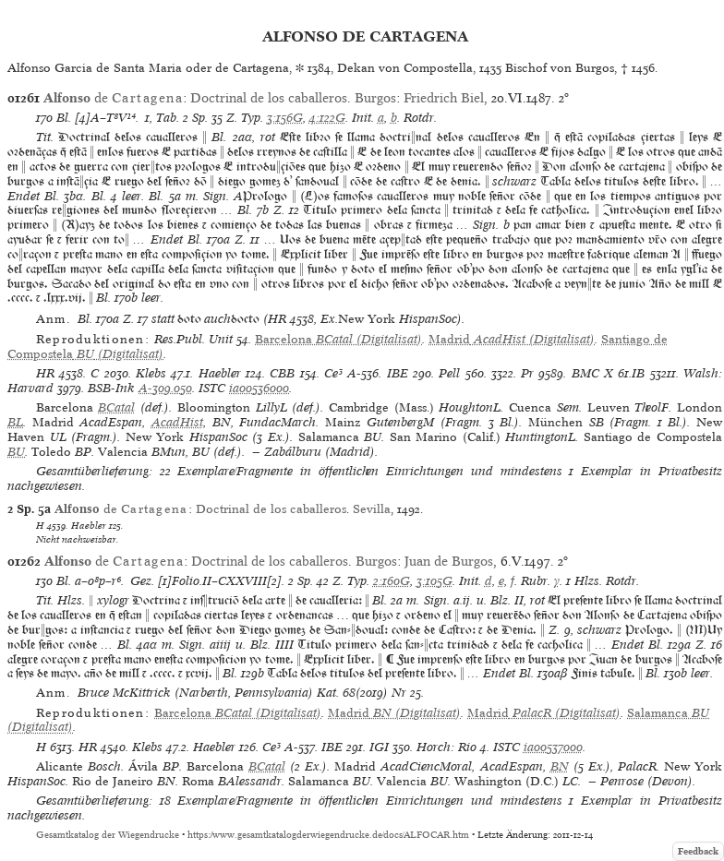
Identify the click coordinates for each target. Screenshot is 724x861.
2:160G (391, 581)
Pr (527, 373)
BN (559, 766)
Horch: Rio (446, 747)
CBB (282, 373)
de (113, 98)
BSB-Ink (111, 388)
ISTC (212, 388)
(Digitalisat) (338, 339)
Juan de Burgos (448, 561)
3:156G (285, 118)
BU (16, 452)
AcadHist (177, 422)
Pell (449, 373)
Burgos (375, 98)
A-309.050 (165, 388)
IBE (397, 373)
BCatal (116, 407)
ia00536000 (259, 388)
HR (45, 373)
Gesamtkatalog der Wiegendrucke (107, 835)
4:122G (327, 118)
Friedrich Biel (444, 98)
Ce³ (333, 373)
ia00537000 (553, 747)
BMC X (592, 373)
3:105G (434, 581)
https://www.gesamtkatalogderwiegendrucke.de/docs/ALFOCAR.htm (328, 835)
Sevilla (372, 509)
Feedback (698, 851)
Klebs (151, 373)
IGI (379, 747)
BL (15, 422)
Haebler (220, 373)
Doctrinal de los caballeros (268, 98)
